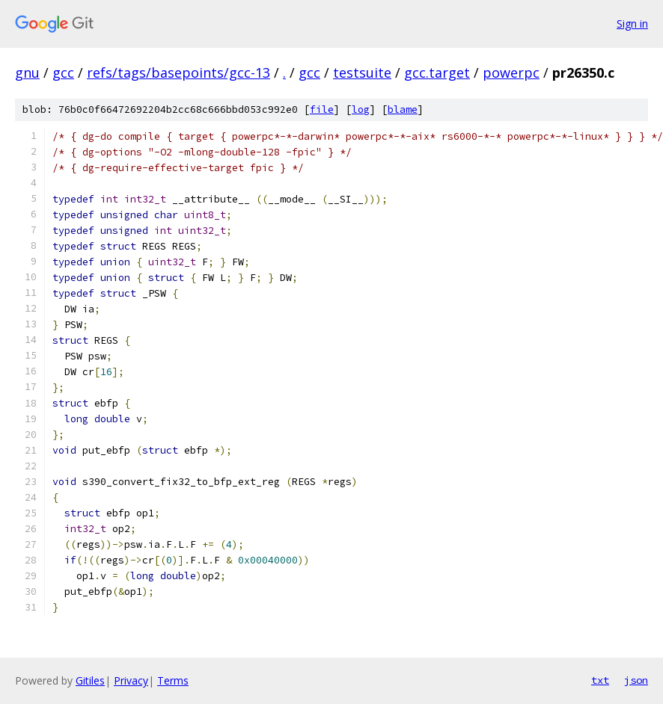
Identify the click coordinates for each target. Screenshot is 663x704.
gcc (63, 72)
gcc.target (437, 72)
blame (403, 109)
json (636, 680)
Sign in (632, 23)
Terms (173, 680)
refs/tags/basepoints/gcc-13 (178, 72)
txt (600, 680)
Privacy (131, 680)
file (322, 109)
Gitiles (90, 680)
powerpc (511, 72)
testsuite (362, 72)
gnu (27, 72)
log (361, 109)
